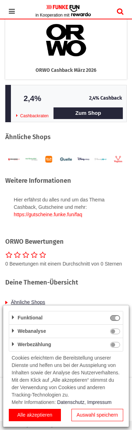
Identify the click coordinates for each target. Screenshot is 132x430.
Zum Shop (88, 113)
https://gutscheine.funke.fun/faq (48, 214)
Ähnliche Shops (28, 302)
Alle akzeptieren (34, 415)
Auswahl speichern (97, 415)
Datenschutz (70, 402)
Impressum (99, 402)
